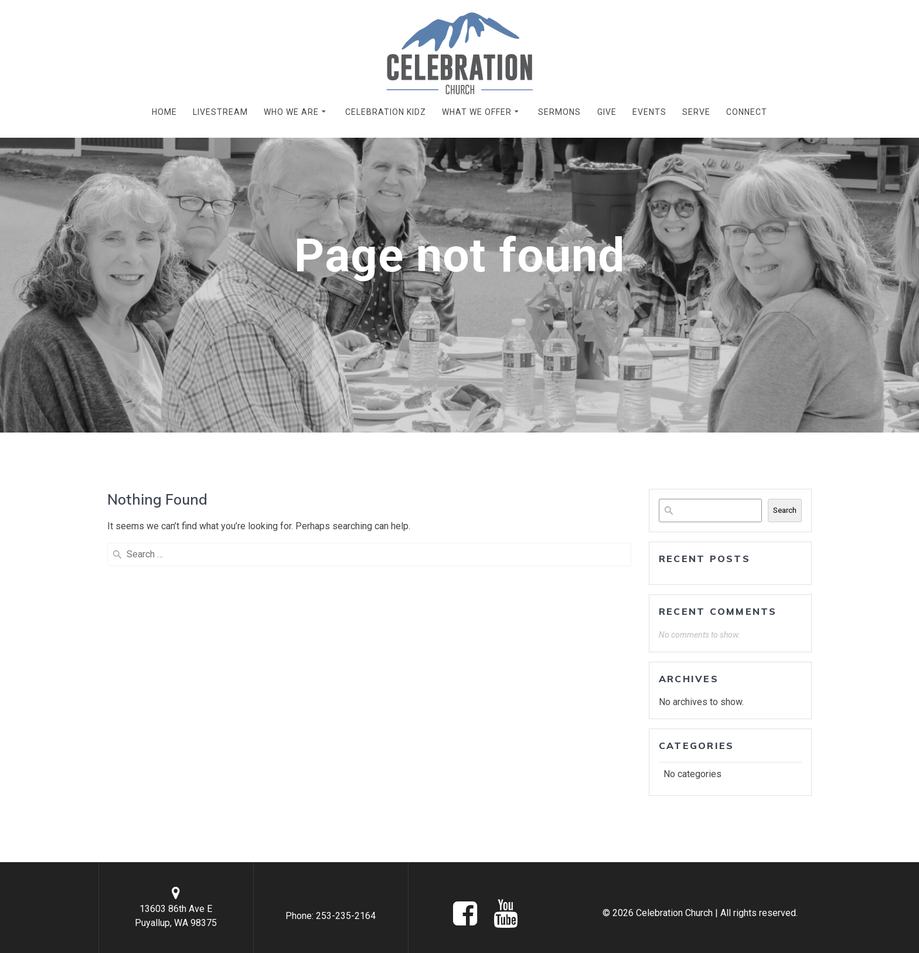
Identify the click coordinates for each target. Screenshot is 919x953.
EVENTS (649, 112)
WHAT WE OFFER (477, 112)
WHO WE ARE (291, 112)
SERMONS (559, 112)
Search (785, 510)
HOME (164, 112)
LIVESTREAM (220, 112)
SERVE (696, 112)
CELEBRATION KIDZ (385, 112)
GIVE (607, 112)
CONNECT (746, 112)
